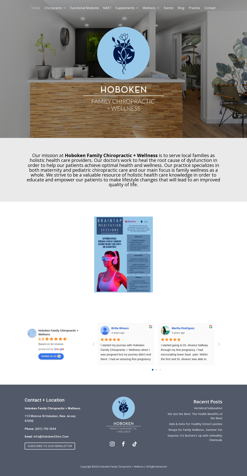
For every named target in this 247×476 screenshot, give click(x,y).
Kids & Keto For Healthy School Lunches (195, 424)
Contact (210, 8)
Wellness (149, 8)
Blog (181, 8)
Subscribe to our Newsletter (50, 446)
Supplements (125, 8)
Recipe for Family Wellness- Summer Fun (195, 430)
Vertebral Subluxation (208, 408)
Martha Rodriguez (183, 328)
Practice (194, 8)
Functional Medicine (84, 8)
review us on (51, 356)
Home (35, 8)
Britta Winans (120, 328)
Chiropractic (53, 8)
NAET (107, 8)
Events (168, 8)
